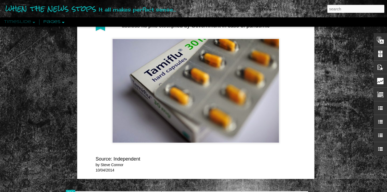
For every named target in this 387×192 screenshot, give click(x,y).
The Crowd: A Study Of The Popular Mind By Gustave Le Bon (297, 132)
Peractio (89, 123)
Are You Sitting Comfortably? (196, 136)
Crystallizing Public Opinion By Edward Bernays (285, 123)
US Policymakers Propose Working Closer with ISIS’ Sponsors (297, 160)
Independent (127, 46)
